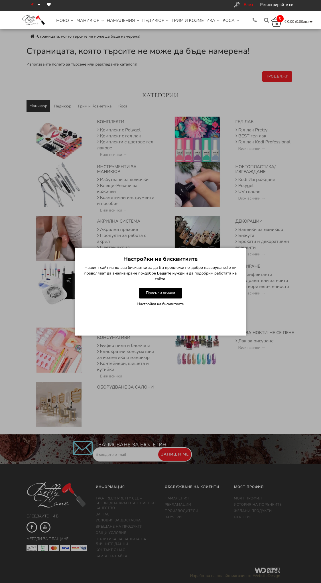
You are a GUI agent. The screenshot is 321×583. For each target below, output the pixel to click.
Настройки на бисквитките (160, 304)
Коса (231, 20)
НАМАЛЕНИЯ (123, 20)
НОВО (65, 20)
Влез (248, 4)
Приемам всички (160, 293)
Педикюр (155, 20)
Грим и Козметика (196, 20)
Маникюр (90, 20)
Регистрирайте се (276, 4)
